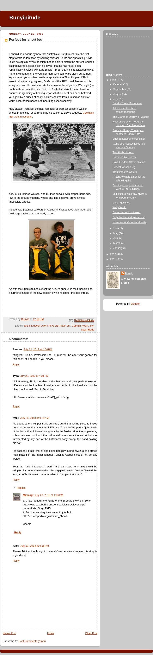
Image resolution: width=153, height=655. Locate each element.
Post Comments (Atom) (32, 641)
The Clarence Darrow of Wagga (131, 116)
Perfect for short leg (124, 167)
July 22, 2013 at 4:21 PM (34, 375)
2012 (113, 254)
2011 (113, 259)
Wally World (120, 207)
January (118, 248)
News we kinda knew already (129, 222)
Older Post (91, 633)
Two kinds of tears (123, 152)
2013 (113, 80)
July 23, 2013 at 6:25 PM (34, 545)
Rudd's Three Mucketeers (127, 103)
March (117, 243)
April (116, 238)
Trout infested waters (125, 172)
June (116, 228)
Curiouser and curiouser (127, 212)
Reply (16, 364)
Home (50, 633)
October (118, 84)
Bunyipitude (24, 17)
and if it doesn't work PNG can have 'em (47, 325)
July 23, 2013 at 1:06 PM (49, 495)
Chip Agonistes (121, 202)
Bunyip (129, 273)
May (116, 233)
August (117, 94)
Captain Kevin (80, 325)
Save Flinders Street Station (129, 162)
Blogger (135, 303)
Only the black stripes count (129, 217)
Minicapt (28, 495)
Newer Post (9, 633)
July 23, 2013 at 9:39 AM (34, 418)
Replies (21, 487)
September (120, 89)
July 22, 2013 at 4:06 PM (38, 349)
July (116, 99)
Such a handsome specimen (129, 138)
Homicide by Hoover (124, 157)
